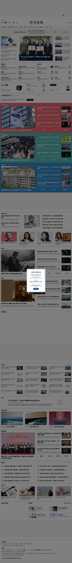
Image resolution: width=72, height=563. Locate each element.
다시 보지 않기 (31, 293)
